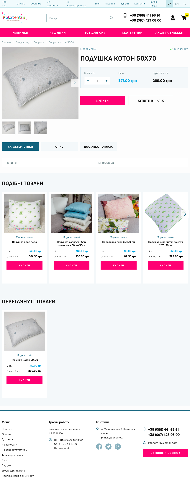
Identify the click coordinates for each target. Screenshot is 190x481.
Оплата (21, 3)
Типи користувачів (13, 442)
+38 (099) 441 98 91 (145, 15)
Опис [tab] (59, 146)
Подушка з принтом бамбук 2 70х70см (165, 244)
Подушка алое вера (24, 242)
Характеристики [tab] (20, 146)
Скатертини (132, 32)
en (177, 3)
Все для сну (95, 32)
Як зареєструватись (76, 4)
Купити (102, 101)
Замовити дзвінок (165, 440)
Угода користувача (13, 457)
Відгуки (124, 3)
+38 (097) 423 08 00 (145, 20)
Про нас (4, 4)
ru (184, 3)
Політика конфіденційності (18, 463)
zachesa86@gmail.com (162, 430)
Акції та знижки (169, 32)
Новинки (20, 32)
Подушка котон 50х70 (24, 355)
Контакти (139, 3)
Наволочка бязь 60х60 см (118, 242)
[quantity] (87, 80)
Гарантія (110, 3)
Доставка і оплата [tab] (98, 146)
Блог (97, 3)
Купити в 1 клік (151, 101)
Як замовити (52, 4)
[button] (72, 83)
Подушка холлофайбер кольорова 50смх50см (71, 244)
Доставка (36, 3)
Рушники (58, 32)
